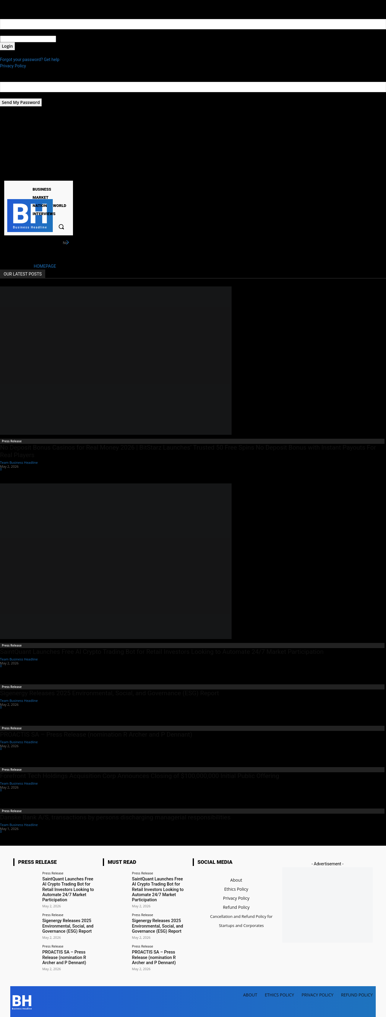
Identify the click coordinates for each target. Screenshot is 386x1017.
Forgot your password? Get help (29, 59)
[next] (67, 242)
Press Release (12, 441)
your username (14, 32)
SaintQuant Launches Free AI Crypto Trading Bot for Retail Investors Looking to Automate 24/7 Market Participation (162, 651)
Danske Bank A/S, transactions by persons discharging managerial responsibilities (115, 817)
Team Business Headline (19, 462)
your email (10, 95)
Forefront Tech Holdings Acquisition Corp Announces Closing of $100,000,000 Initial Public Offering (139, 776)
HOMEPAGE (45, 266)
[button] (61, 226)
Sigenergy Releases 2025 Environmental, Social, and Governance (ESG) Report (109, 693)
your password (70, 39)
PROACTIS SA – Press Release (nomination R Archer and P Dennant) (96, 734)
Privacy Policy (13, 65)
